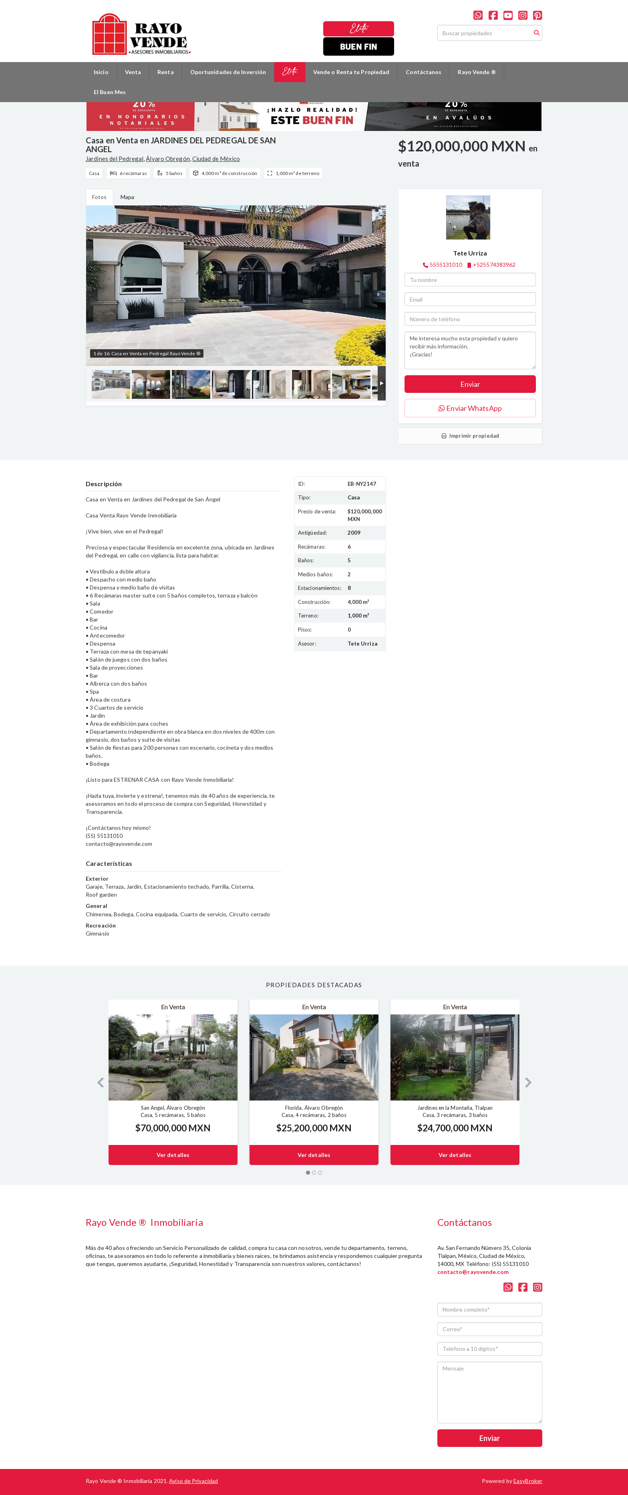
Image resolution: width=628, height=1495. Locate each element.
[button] (97, 1082)
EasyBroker (527, 1480)
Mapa (127, 196)
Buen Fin (358, 46)
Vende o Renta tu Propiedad (351, 71)
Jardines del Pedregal (114, 158)
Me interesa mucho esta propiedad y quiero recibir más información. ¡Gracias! (470, 350)
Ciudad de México (216, 158)
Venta (133, 71)
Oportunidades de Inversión (228, 71)
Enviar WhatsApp (470, 408)
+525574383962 (494, 264)
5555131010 (446, 264)
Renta (165, 71)
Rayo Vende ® (476, 71)
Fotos (99, 196)
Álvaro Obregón (167, 158)
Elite (358, 28)
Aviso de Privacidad (193, 1480)
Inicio (101, 71)
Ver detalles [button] (173, 1154)
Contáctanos (423, 71)
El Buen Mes (110, 92)
